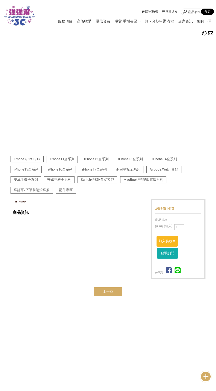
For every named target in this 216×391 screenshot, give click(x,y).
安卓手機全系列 (26, 180)
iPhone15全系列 (26, 169)
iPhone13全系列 (130, 159)
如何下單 (204, 21)
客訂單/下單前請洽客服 (32, 190)
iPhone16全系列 (60, 169)
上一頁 (108, 291)
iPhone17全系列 (94, 169)
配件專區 (66, 190)
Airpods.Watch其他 (164, 169)
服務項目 (65, 21)
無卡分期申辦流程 (159, 21)
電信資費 (103, 21)
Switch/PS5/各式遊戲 (97, 180)
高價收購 (84, 21)
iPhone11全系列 (62, 159)
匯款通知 (170, 11)
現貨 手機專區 (127, 21)
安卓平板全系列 (59, 180)
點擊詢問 (167, 253)
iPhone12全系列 (96, 159)
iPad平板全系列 (128, 169)
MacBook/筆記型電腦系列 (143, 180)
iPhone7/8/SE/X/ (27, 159)
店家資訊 (185, 21)
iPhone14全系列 (164, 159)
